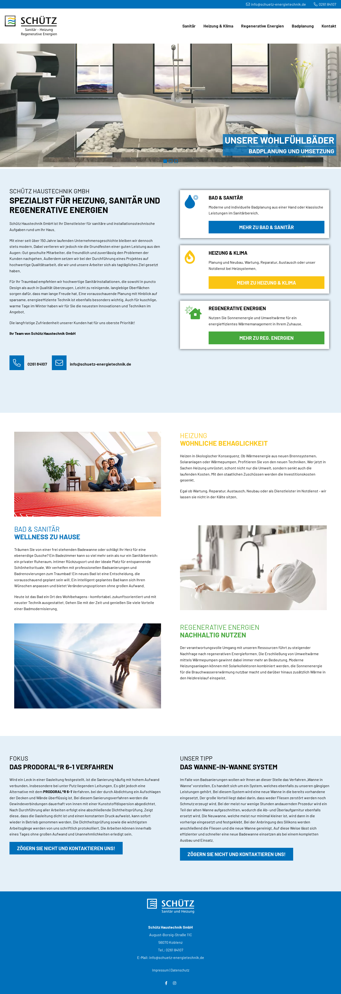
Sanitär (189, 25)
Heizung (170, 161)
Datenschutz (180, 970)
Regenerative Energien (262, 25)
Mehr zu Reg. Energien (266, 338)
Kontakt (329, 25)
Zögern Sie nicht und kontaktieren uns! (66, 848)
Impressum (160, 970)
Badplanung (303, 25)
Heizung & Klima (218, 25)
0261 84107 (325, 4)
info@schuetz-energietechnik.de (276, 4)
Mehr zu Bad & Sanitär (266, 227)
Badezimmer (165, 161)
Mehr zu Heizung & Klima (266, 283)
